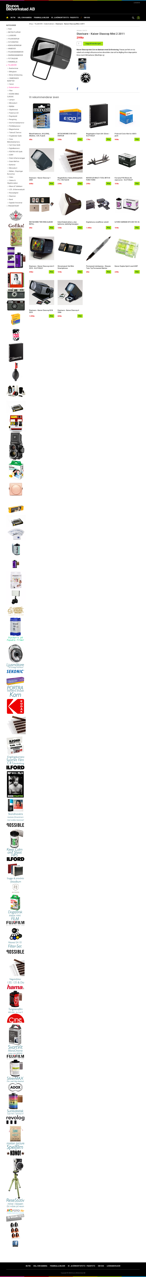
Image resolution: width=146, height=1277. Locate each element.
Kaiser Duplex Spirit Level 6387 (126, 266)
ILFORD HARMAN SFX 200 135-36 (127, 222)
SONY (11, 155)
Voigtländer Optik (15, 136)
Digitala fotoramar (15, 203)
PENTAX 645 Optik (15, 152)
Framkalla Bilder (41, 17)
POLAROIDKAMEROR (15, 52)
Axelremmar (13, 68)
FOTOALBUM (13, 58)
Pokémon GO (14, 113)
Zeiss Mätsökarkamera (13, 140)
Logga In (137, 2)
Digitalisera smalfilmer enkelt (97, 222)
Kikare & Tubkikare (15, 186)
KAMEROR (12, 49)
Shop (31, 24)
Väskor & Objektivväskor (12, 181)
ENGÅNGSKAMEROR (15, 55)
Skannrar (12, 196)
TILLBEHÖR (12, 65)
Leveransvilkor (113, 1266)
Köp (51, 139)
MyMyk (11, 106)
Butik (13, 17)
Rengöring (13, 119)
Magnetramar (14, 129)
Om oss (87, 17)
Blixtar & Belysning (15, 75)
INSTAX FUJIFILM (14, 32)
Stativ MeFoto (14, 161)
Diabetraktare (14, 87)
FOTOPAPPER (13, 42)
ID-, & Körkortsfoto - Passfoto (65, 17)
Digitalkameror (14, 148)
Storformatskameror (16, 123)
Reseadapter (13, 193)
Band (11, 199)
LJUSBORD (12, 35)
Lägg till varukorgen (93, 43)
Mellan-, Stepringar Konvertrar (15, 172)
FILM (10, 29)
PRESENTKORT (13, 206)
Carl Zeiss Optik (14, 145)
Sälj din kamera (25, 17)
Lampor (12, 100)
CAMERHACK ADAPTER (13, 79)
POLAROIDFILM (13, 39)
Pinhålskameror (15, 126)
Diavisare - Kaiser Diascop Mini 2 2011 (70, 24)
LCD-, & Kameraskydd (17, 189)
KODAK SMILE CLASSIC (13, 95)
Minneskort (13, 103)
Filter (11, 90)
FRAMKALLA (12, 62)
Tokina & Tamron (15, 132)
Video (11, 177)
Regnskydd (13, 116)
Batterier (12, 165)
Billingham (13, 72)
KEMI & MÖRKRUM (14, 45)
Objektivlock (13, 110)
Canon (11, 84)
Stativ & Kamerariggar (17, 158)
